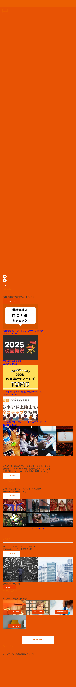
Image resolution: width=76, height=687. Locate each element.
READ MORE (12, 301)
